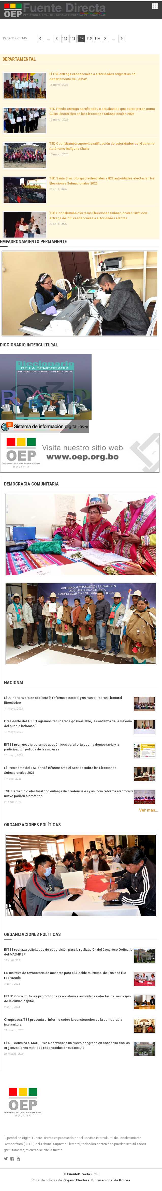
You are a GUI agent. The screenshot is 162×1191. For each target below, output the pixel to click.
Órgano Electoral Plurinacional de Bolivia (96, 1180)
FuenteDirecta (78, 1174)
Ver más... (148, 810)
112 (64, 38)
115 (89, 38)
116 (97, 38)
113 (73, 38)
